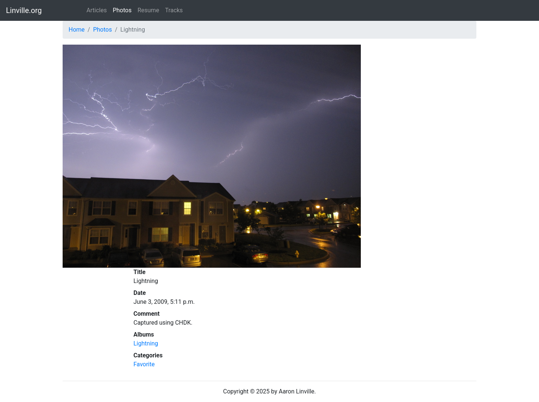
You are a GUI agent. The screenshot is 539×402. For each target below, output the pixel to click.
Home (77, 29)
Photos (122, 10)
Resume (148, 10)
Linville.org (24, 10)
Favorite (144, 364)
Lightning (145, 343)
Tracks (174, 10)
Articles (96, 10)
